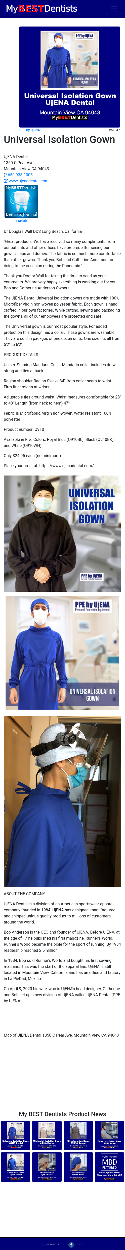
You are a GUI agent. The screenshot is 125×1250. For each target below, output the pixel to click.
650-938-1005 (18, 174)
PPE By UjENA (29, 130)
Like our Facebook (75, 1244)
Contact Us (64, 1244)
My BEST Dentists (53, 1244)
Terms (59, 1244)
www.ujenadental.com (26, 181)
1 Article (21, 221)
